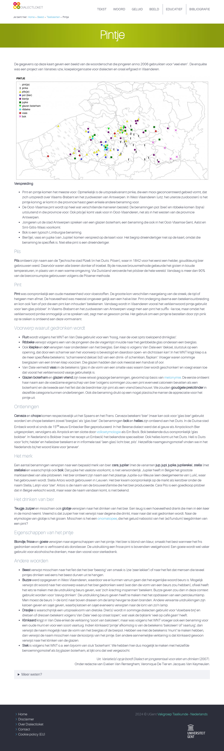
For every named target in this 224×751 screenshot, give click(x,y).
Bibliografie (199, 9)
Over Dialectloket (30, 724)
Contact (24, 729)
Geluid (137, 9)
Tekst (102, 9)
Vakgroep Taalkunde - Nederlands (182, 714)
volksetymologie (108, 432)
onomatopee (107, 518)
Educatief (174, 9)
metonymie (172, 377)
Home (22, 714)
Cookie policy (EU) (31, 734)
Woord (119, 9)
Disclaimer (26, 719)
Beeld (154, 9)
